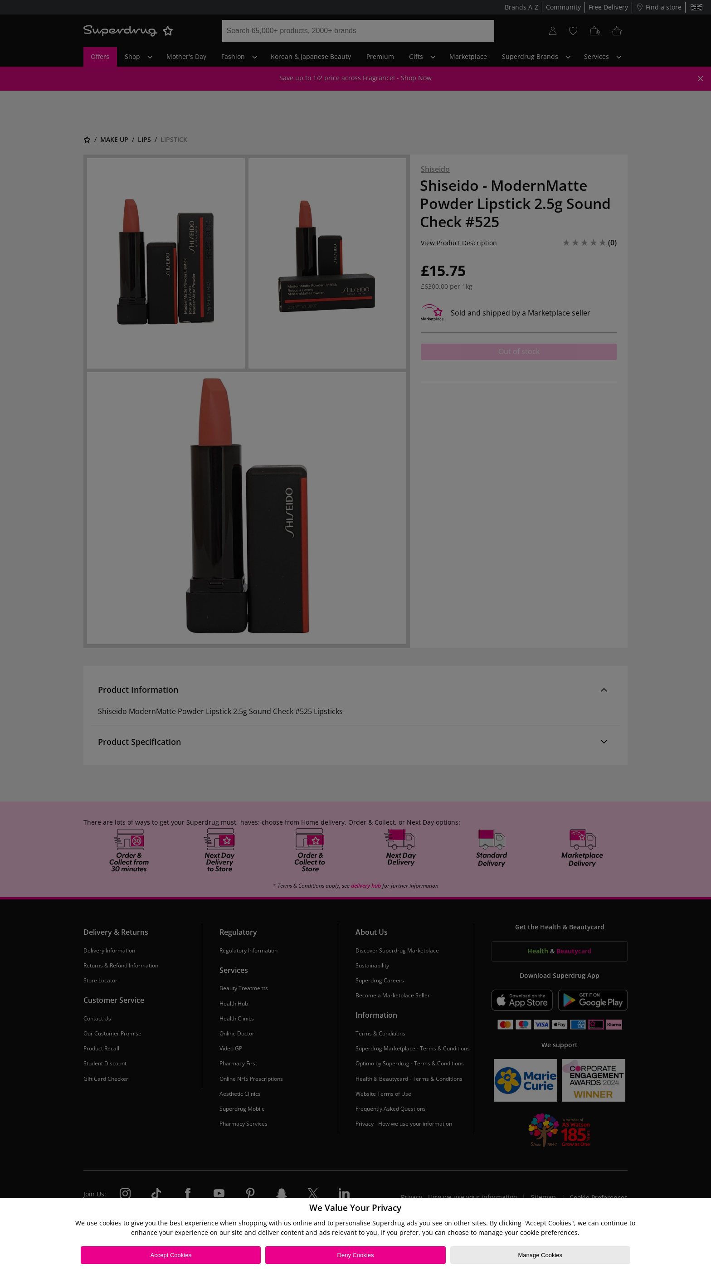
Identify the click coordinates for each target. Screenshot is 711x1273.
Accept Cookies (171, 1255)
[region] (355, 1235)
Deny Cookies (355, 1255)
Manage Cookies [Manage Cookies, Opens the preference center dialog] (540, 1255)
